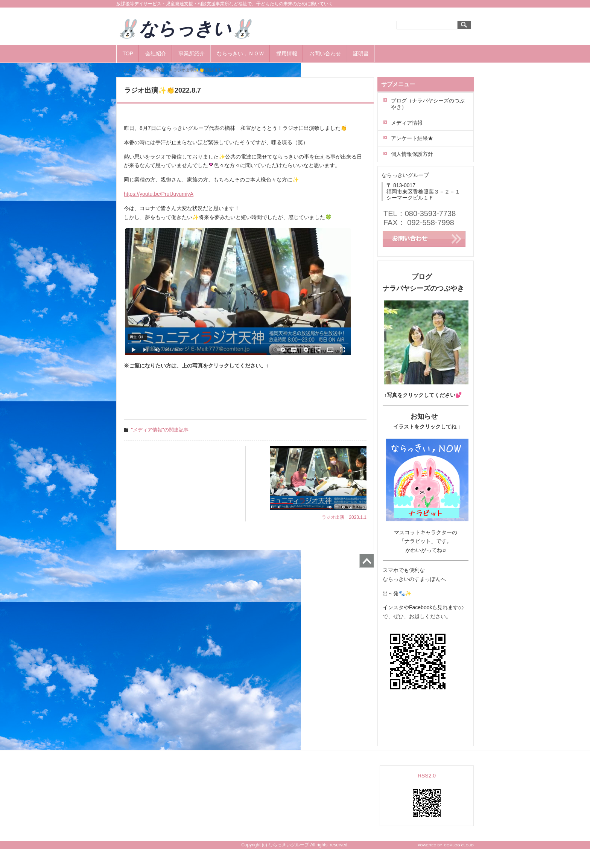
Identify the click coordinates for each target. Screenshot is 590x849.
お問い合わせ (325, 53)
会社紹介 (155, 53)
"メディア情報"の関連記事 (160, 430)
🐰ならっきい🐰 (194, 29)
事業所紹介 (191, 53)
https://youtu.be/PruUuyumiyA (158, 194)
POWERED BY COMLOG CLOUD (446, 845)
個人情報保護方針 (412, 154)
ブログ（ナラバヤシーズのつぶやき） (428, 104)
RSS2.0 (427, 776)
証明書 (361, 53)
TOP (128, 53)
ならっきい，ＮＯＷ (240, 53)
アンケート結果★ (412, 138)
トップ (124, 70)
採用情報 (286, 53)
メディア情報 (152, 70)
